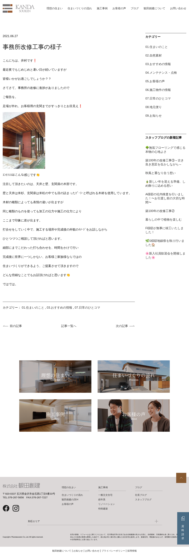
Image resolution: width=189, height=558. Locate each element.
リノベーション (106, 507)
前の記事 (16, 326)
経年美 (101, 502)
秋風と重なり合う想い (160, 173)
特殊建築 (103, 511)
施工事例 (102, 8)
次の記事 (122, 326)
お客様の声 (119, 8)
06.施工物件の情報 (158, 90)
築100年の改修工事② (160, 211)
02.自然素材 (153, 55)
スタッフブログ (143, 502)
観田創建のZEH (70, 502)
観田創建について (154, 8)
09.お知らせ (153, 115)
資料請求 (183, 532)
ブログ (135, 8)
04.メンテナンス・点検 (161, 72)
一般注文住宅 (105, 498)
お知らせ (78, 553)
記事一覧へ (68, 326)
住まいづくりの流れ (80, 8)
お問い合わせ (178, 8)
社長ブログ (141, 498)
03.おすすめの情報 (59, 307)
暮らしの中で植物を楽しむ (163, 219)
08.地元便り (153, 107)
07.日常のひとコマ (87, 307)
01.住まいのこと (33, 307)
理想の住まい (55, 8)
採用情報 (132, 553)
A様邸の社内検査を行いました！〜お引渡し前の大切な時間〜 (165, 198)
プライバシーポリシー (113, 553)
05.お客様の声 (155, 81)
